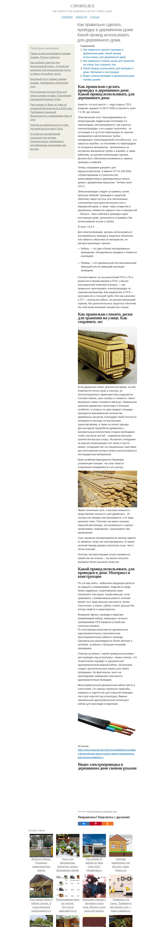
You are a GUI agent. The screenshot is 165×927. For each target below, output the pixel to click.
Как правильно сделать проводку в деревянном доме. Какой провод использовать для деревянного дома (104, 53)
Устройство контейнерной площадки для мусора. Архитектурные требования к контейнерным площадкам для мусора (48, 141)
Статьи (94, 16)
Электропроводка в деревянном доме (102, 811)
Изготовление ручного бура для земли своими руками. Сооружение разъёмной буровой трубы (50, 96)
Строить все (82, 6)
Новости (81, 16)
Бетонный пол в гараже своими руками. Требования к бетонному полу (49, 83)
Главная (67, 16)
